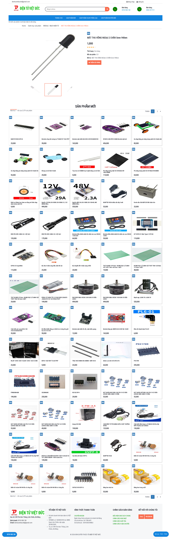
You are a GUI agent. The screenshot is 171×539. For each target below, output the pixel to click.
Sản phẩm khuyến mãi (108, 18)
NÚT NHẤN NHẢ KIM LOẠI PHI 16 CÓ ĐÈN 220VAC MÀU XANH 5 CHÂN (54, 425)
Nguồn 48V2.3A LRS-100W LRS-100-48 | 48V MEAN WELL (84, 203)
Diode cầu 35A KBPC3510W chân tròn (144, 202)
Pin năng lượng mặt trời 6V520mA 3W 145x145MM (113, 171)
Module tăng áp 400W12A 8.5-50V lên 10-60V (115, 329)
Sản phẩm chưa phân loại (88, 18)
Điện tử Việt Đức (95, 534)
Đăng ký (140, 2)
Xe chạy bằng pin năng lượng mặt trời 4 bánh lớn (24, 171)
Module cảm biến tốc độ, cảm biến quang (84, 329)
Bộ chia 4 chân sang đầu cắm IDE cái (52, 266)
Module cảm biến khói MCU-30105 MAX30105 (85, 139)
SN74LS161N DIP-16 (78, 487)
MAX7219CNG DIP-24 (17, 139)
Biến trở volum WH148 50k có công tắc (53, 487)
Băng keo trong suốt (140, 487)
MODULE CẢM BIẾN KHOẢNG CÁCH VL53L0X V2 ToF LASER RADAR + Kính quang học (55, 456)
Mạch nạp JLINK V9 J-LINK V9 (142, 297)
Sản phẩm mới (71, 18)
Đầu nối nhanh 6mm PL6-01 (141, 329)
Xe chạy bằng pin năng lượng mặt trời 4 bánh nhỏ (148, 139)
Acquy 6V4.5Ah (76, 424)
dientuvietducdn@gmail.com (21, 523)
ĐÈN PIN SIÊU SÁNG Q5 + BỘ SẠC (20, 234)
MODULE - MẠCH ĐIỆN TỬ (51, 26)
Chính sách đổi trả (119, 521)
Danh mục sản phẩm (34, 26)
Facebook (149, 517)
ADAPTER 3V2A (107, 456)
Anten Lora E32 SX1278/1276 (111, 361)
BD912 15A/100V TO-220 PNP (50, 361)
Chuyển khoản (79, 516)
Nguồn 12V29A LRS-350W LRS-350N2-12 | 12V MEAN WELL (54, 203)
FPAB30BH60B (15, 392)
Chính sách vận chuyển (121, 524)
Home (24, 26)
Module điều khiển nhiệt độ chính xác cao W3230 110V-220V (86, 235)
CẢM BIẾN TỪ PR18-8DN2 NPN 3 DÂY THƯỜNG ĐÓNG (116, 425)
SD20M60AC (45, 392)
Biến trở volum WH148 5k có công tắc (21, 487)
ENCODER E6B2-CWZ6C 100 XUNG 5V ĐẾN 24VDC (115, 298)
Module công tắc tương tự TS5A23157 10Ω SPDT (55, 139)
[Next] (160, 111)
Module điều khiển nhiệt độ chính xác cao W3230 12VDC (117, 235)
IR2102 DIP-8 (75, 392)
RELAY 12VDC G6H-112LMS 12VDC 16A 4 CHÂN (24, 361)
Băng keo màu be (108, 487)
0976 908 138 (18, 520)
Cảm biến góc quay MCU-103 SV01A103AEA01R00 (19, 329)
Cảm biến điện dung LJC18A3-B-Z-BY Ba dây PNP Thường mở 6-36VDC (25, 456)
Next (81, 90)
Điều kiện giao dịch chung (122, 516)
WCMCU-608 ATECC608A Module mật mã (115, 139)
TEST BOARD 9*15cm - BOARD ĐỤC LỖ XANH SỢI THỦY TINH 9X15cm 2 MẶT (25, 298)
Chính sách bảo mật (120, 518)
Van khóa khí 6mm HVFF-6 (79, 456)
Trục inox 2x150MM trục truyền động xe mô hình (86, 171)
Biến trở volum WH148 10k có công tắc (145, 456)
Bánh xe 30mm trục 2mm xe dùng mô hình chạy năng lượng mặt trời (24, 203)
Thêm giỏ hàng (94, 62)
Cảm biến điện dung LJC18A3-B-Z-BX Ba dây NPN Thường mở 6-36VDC (146, 425)
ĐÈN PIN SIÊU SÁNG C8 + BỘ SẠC (51, 234)
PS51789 (136, 361)
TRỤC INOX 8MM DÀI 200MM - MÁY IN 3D (84, 361)
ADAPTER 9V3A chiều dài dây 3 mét (113, 202)
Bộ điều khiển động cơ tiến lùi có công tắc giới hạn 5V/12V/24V (55, 329)
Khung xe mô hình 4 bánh (49, 171)
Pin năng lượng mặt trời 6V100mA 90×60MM (146, 171)
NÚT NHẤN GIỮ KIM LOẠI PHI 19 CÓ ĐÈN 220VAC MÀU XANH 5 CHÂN (145, 393)
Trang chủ (59, 18)
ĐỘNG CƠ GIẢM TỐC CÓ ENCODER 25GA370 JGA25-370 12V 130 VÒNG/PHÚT (54, 298)
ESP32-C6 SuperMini (16, 266)
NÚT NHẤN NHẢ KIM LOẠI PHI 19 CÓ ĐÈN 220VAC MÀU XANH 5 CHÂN (115, 393)
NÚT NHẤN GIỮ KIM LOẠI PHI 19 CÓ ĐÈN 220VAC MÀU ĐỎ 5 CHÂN (22, 425)
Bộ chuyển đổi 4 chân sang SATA (81, 266)
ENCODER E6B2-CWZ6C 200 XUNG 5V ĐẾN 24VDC (84, 298)
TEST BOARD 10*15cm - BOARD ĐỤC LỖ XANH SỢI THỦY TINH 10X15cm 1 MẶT (116, 266)
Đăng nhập (130, 2)
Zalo (141, 517)
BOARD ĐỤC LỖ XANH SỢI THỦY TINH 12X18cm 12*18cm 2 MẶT (147, 266)
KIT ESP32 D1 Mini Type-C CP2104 (143, 234)
